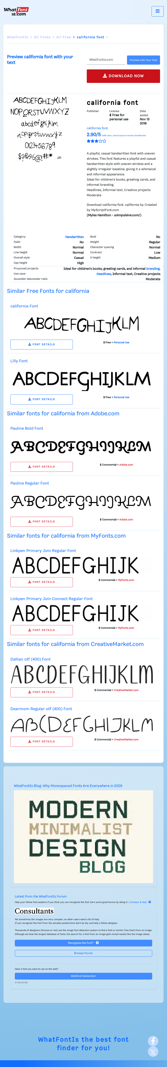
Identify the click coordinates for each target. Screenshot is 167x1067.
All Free (63, 37)
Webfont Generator (83, 976)
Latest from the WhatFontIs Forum (41, 896)
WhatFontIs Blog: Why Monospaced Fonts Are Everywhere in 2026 (68, 786)
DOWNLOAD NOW (123, 76)
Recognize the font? (83, 943)
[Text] (106, 60)
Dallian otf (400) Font (30, 659)
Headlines (104, 274)
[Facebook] (153, 1041)
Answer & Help (141, 902)
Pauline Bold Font (26, 428)
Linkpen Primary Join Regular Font (43, 551)
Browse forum (83, 953)
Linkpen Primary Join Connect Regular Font (51, 599)
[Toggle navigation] (158, 11)
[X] (153, 1051)
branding (153, 269)
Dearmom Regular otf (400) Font (41, 709)
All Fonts (42, 37)
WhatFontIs (17, 37)
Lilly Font (19, 361)
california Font (24, 306)
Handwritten (74, 237)
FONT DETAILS (41, 344)
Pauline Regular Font (29, 483)
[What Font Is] (16, 11)
